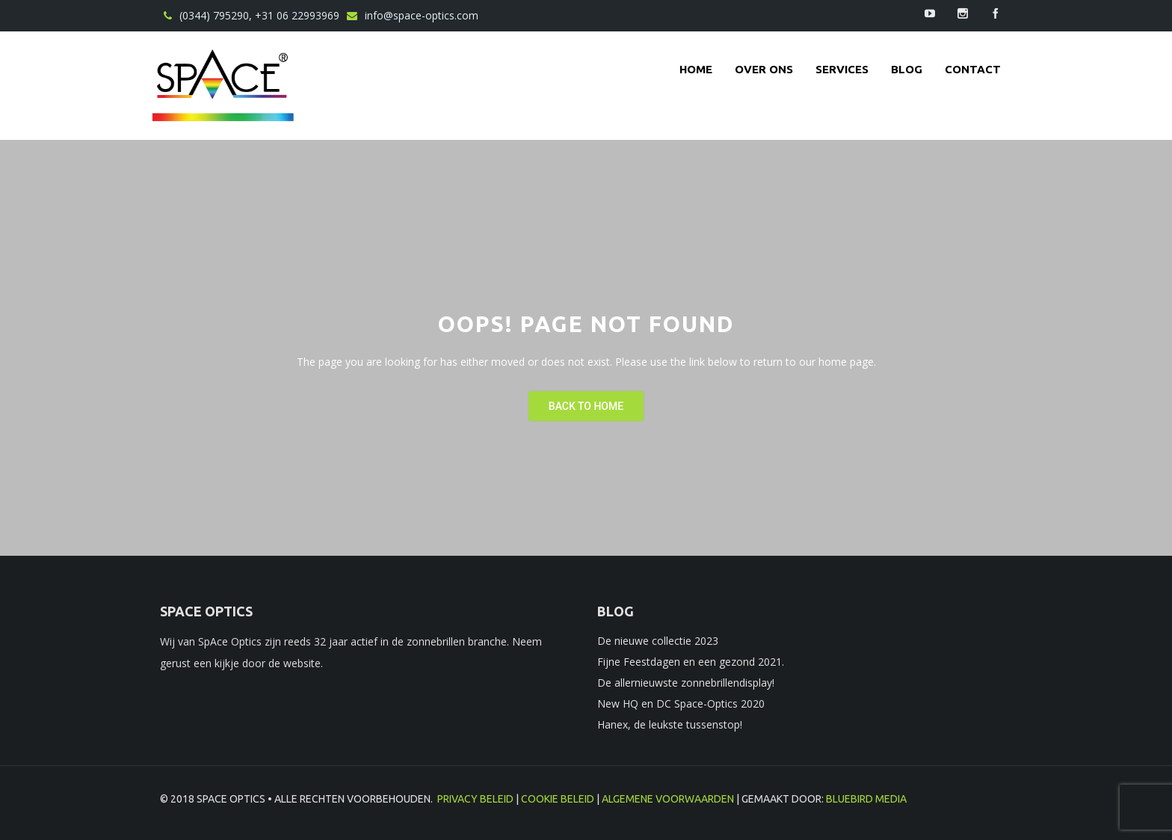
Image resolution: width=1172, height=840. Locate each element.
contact (973, 69)
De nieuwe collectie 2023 (657, 641)
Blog (906, 69)
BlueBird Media (866, 799)
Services (842, 69)
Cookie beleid (557, 799)
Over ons (764, 69)
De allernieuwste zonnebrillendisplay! (685, 682)
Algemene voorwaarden (668, 799)
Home (695, 69)
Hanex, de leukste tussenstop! (669, 724)
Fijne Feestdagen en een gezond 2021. (690, 661)
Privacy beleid (475, 799)
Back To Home (586, 406)
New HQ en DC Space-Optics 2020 (681, 703)
